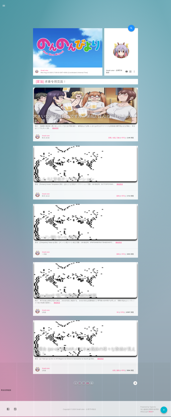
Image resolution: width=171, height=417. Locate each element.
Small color (44, 70)
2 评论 (123, 254)
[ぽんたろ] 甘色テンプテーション (63, 179)
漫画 (117, 196)
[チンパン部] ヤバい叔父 (55, 237)
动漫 (114, 138)
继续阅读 (55, 128)
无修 (117, 138)
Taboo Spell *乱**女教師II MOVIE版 (65, 295)
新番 (110, 138)
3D (118, 312)
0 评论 (123, 138)
